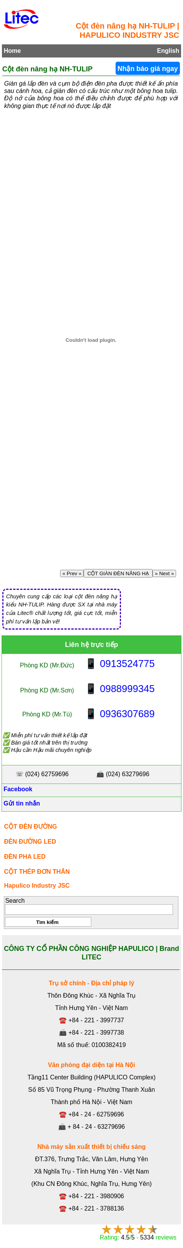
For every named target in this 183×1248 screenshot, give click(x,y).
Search (15, 900)
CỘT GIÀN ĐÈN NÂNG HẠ (118, 573)
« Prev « (72, 573)
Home (12, 50)
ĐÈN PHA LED (24, 856)
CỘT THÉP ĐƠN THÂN (37, 871)
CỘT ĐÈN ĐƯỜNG (30, 826)
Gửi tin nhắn (21, 803)
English (168, 50)
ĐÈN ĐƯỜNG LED (30, 841)
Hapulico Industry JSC (37, 885)
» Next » (164, 573)
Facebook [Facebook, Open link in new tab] (17, 789)
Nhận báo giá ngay (148, 69)
